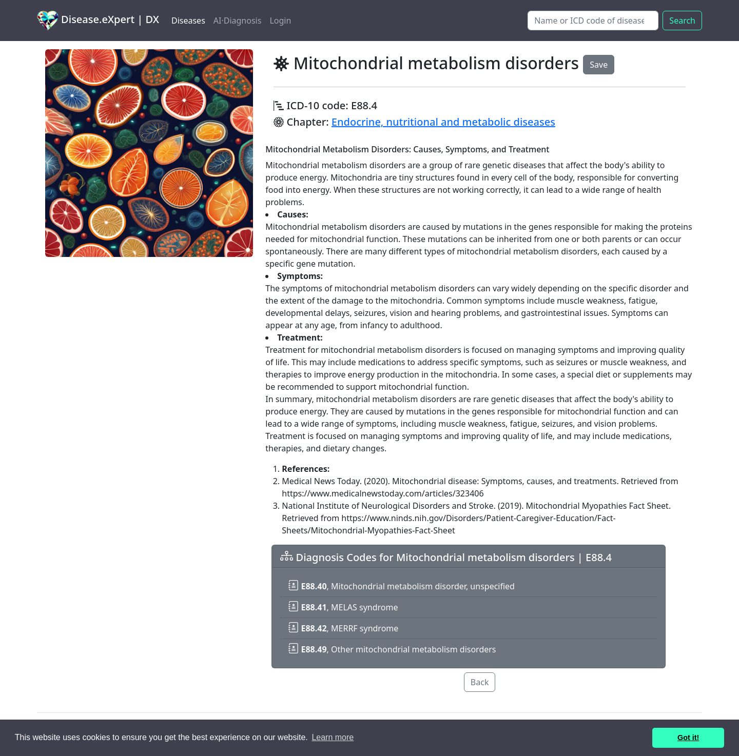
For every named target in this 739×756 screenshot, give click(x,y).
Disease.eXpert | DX (98, 20)
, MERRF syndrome (343, 628)
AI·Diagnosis (237, 20)
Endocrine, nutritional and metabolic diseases (443, 122)
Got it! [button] (688, 737)
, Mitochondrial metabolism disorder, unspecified (401, 586)
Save (599, 64)
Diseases (188, 20)
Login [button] (280, 20)
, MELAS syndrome (343, 607)
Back (480, 682)
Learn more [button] (333, 737)
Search (682, 20)
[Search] (593, 20)
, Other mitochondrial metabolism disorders (392, 649)
